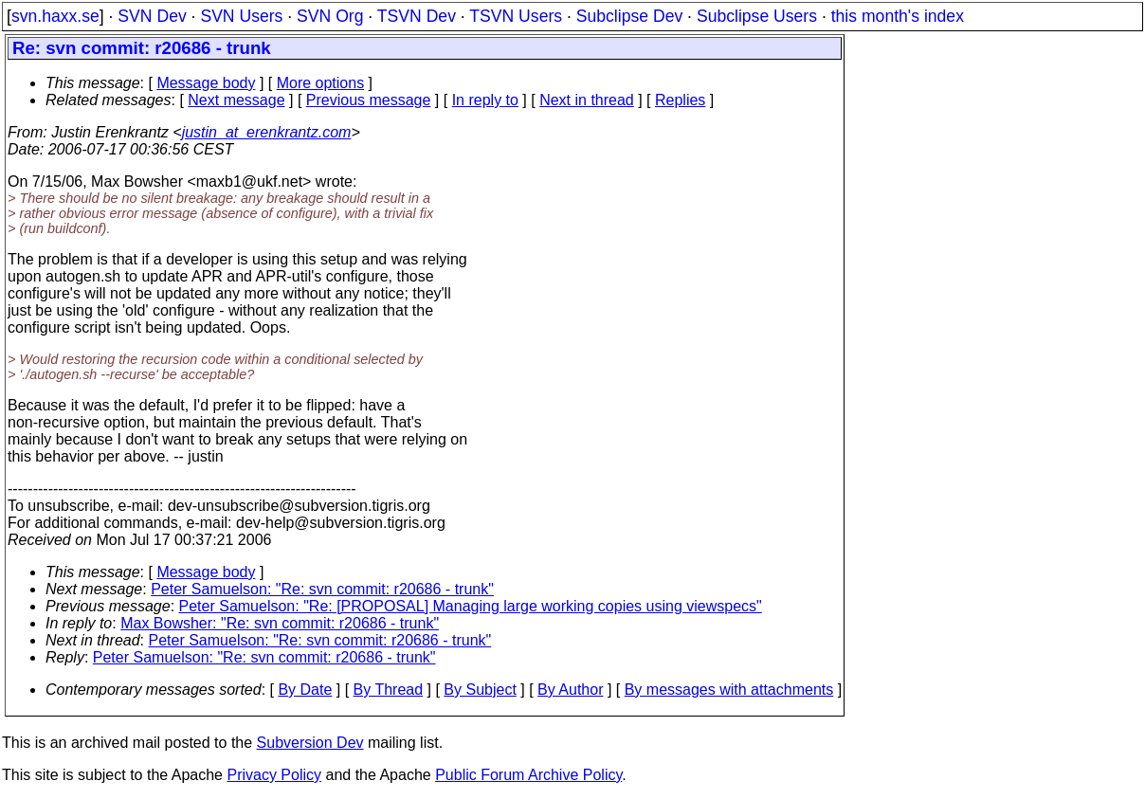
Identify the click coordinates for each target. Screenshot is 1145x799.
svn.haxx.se (55, 16)
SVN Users (241, 16)
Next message (236, 100)
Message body (205, 83)
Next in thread (586, 100)
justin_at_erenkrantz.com (267, 132)
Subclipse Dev (629, 16)
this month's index (897, 16)
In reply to (485, 100)
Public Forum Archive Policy (528, 775)
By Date (305, 689)
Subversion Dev (310, 743)
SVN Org (330, 16)
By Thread (389, 689)
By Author (570, 689)
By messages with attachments (729, 689)
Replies (680, 100)
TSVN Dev (416, 16)
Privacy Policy (274, 775)
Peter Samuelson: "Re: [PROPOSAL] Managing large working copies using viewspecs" (470, 606)
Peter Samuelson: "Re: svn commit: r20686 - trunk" (322, 589)
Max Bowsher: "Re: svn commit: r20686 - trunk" (279, 623)
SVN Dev (152, 16)
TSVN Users (515, 16)
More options (321, 83)
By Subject (480, 689)
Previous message (368, 100)
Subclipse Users (757, 16)
